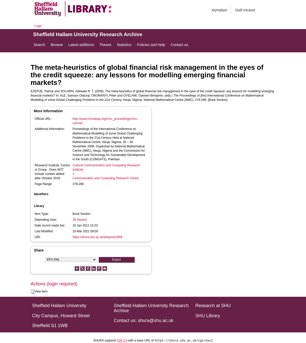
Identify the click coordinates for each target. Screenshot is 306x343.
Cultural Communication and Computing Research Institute (106, 167)
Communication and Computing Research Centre (106, 178)
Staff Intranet (245, 10)
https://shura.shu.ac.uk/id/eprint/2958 (97, 237)
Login (38, 26)
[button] (32, 291)
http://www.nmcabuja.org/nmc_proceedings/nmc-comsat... (105, 121)
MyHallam (219, 10)
